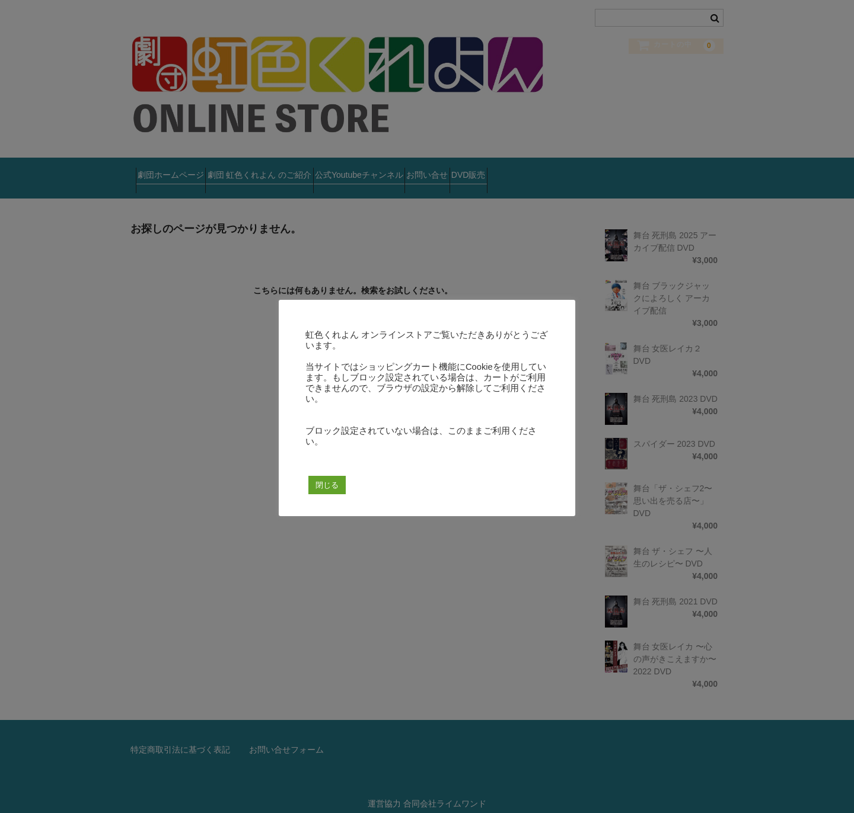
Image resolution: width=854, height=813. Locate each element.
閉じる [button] (327, 485)
